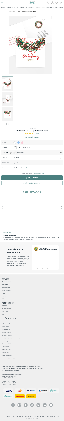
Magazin (4, 293)
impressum (8, 416)
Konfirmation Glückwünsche (8, 358)
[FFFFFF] (14, 142)
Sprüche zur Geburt (6, 361)
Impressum (4, 305)
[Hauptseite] (32, 2)
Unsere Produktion (6, 290)
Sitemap (4, 296)
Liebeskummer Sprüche (7, 323)
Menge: (4, 158)
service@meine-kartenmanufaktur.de (12, 374)
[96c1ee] (18, 142)
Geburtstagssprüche (6, 349)
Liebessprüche (5, 346)
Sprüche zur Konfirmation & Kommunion (11, 338)
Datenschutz (5, 311)
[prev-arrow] (4, 212)
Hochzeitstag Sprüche (7, 355)
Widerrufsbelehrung (6, 308)
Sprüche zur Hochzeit (7, 335)
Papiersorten (5, 284)
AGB (3, 314)
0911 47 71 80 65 (11, 381)
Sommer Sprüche (6, 329)
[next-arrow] (60, 212)
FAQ (3, 299)
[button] (43, 19)
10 (49, 268)
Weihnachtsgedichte (6, 341)
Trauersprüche (5, 352)
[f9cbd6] (22, 142)
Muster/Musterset (6, 287)
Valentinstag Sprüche (7, 343)
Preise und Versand (6, 281)
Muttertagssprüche (6, 332)
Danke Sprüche (5, 326)
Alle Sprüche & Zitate (7, 321)
